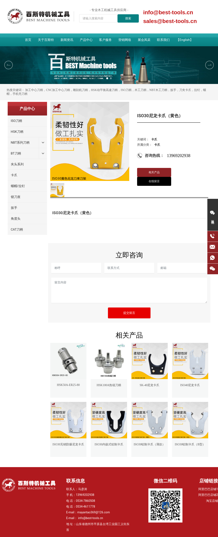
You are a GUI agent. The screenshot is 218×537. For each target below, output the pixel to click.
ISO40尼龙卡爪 (190, 385)
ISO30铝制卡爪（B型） (190, 444)
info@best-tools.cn (168, 12)
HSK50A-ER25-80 (68, 385)
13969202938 (85, 495)
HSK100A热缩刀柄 (109, 385)
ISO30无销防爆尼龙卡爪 (68, 444)
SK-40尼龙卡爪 (149, 385)
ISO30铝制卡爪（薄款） (149, 444)
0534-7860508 (85, 500)
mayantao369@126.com (93, 512)
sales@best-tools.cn (170, 21)
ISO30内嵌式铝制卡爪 (109, 444)
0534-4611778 (85, 506)
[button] (107, 78)
